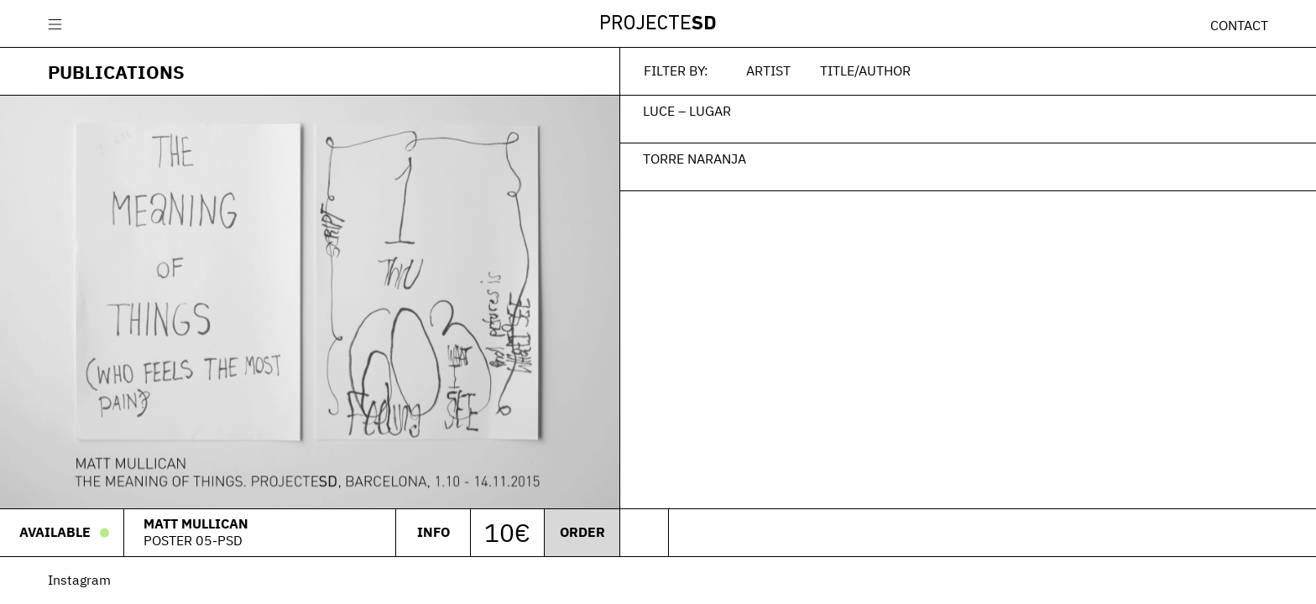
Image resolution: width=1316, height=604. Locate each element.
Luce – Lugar (687, 110)
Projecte (658, 24)
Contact (1239, 25)
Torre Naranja (694, 158)
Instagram (79, 579)
